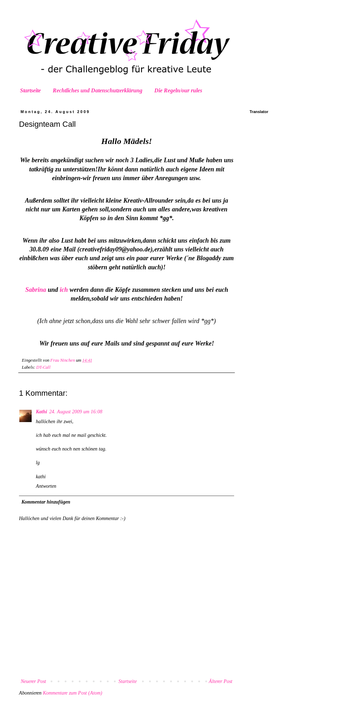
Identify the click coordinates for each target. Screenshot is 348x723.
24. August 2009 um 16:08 (75, 411)
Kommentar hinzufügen (45, 502)
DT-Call (43, 367)
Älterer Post (220, 681)
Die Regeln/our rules (178, 90)
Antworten (46, 486)
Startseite (30, 90)
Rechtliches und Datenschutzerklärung (97, 90)
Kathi (41, 411)
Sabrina (35, 289)
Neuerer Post (33, 681)
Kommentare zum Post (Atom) (72, 693)
